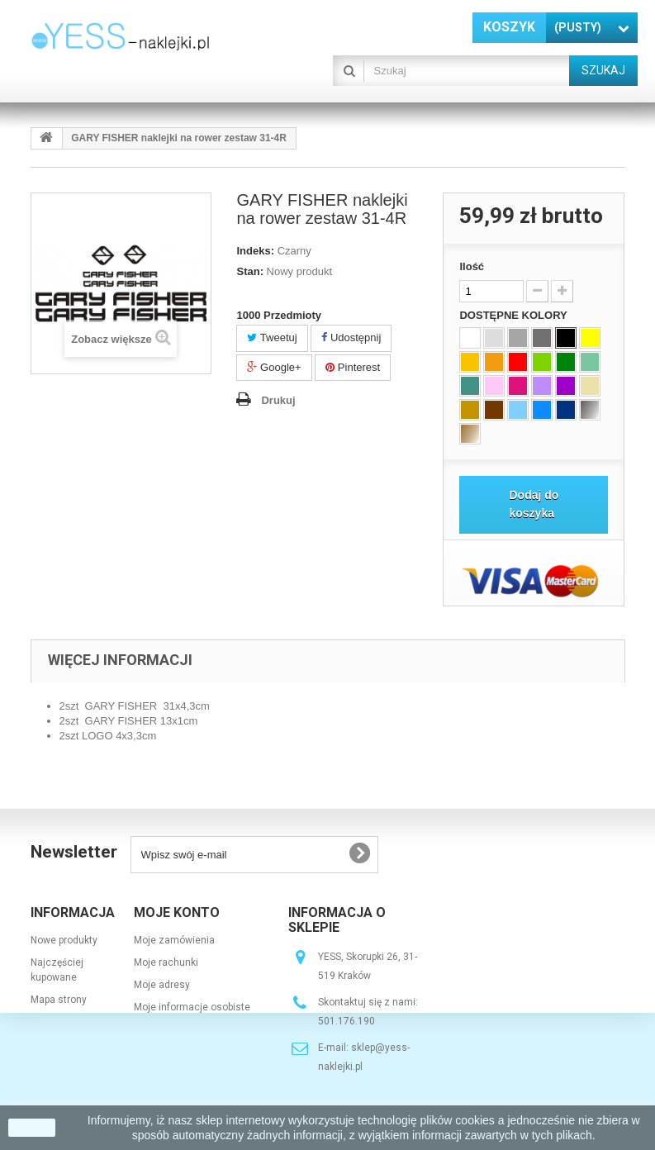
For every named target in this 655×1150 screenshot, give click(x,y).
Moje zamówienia (174, 940)
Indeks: (255, 251)
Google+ (274, 367)
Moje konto (177, 912)
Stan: (249, 271)
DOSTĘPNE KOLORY (514, 315)
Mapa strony (59, 999)
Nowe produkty (64, 940)
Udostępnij (351, 337)
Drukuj (278, 400)
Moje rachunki (166, 962)
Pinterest (352, 367)
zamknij (31, 1127)
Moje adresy (162, 985)
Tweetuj (272, 337)
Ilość (471, 266)
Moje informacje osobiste (192, 1007)
